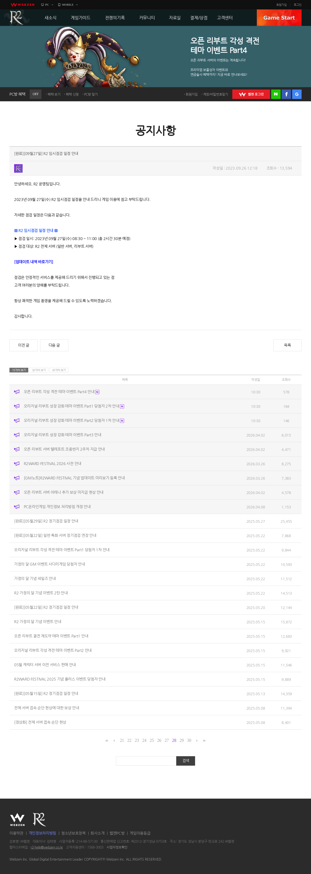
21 (122, 740)
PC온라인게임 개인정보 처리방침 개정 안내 (57, 506)
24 (144, 740)
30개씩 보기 (39, 370)
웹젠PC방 (117, 833)
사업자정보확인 (116, 847)
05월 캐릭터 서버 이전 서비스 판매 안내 (45, 664)
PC (47, 4)
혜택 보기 (54, 94)
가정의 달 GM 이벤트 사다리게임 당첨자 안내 (49, 564)
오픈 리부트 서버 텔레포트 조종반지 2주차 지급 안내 (64, 449)
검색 (185, 760)
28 (174, 740)
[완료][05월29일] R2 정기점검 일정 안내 (46, 521)
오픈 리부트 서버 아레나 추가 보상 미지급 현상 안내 (63, 492)
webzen (22, 4)
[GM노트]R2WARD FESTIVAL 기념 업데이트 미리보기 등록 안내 (74, 478)
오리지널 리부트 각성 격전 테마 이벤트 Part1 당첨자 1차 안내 (62, 549)
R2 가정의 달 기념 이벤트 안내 (37, 621)
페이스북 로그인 (286, 94)
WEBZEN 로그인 (251, 94)
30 (189, 740)
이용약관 (16, 833)
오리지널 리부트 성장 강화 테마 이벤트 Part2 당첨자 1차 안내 (74, 420)
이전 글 (23, 345)
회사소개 (97, 833)
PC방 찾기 (91, 94)
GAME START (279, 17)
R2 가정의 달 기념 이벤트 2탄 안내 (41, 593)
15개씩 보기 (19, 370)
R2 (16, 17)
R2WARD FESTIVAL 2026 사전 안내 (52, 463)
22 (129, 740)
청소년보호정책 (73, 833)
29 (182, 740)
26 (159, 740)
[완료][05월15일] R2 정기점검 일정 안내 (46, 693)
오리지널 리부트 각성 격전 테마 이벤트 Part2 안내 (53, 650)
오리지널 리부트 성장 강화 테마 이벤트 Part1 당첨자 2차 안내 (74, 406)
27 (167, 740)
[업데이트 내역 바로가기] (33, 262)
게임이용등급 (140, 833)
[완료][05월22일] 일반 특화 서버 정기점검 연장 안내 (55, 535)
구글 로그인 (297, 94)
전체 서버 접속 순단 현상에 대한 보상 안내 (46, 708)
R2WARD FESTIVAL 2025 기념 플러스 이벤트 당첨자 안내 (60, 679)
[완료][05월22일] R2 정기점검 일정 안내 (46, 607)
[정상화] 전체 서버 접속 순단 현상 (40, 722)
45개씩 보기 (59, 370)
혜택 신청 (72, 94)
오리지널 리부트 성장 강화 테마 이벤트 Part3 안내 (62, 435)
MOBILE (68, 4)
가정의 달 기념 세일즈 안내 (35, 578)
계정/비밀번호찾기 (215, 94)
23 (137, 740)
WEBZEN (17, 819)
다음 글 (54, 345)
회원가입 (281, 4)
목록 (287, 345)
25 (152, 740)
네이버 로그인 (276, 94)
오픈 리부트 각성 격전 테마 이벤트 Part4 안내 (61, 391)
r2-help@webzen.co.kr (47, 847)
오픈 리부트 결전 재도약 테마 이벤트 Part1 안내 (51, 636)
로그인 (298, 4)
